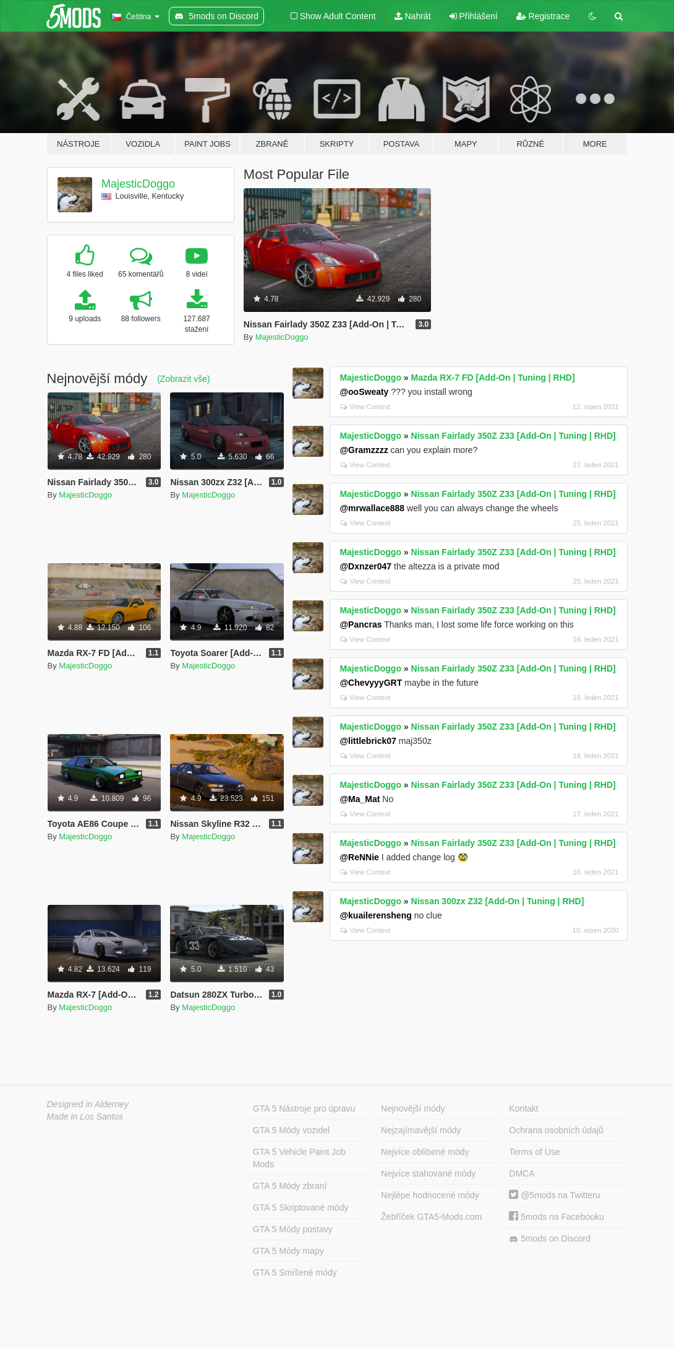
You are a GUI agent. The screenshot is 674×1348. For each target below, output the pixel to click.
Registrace (543, 16)
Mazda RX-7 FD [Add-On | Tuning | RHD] (493, 377)
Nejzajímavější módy (421, 1130)
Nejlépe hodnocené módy (430, 1195)
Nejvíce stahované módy (428, 1173)
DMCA (521, 1173)
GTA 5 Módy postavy (293, 1229)
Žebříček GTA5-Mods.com (431, 1217)
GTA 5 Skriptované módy (301, 1207)
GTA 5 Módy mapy (288, 1251)
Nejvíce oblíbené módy (425, 1152)
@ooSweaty (363, 392)
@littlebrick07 (367, 741)
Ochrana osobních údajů (556, 1130)
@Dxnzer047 (365, 566)
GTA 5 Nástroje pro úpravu (304, 1108)
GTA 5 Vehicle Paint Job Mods (299, 1158)
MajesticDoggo (138, 184)
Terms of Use (534, 1152)
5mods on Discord (550, 1239)
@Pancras (360, 624)
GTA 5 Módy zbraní (290, 1186)
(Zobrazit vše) (183, 379)
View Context (365, 406)
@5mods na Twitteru (554, 1195)
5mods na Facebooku (556, 1216)
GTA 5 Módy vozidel (291, 1130)
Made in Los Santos (85, 1116)
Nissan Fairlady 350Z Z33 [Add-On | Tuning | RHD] (513, 436)
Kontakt (523, 1108)
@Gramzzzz (363, 450)
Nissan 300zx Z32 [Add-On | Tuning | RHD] (497, 901)
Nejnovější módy (413, 1108)
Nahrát (413, 16)
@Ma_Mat (359, 799)
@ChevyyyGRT (370, 683)
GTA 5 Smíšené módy (295, 1272)
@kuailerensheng (375, 915)
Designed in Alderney (88, 1104)
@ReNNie (358, 857)
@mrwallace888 (371, 508)
